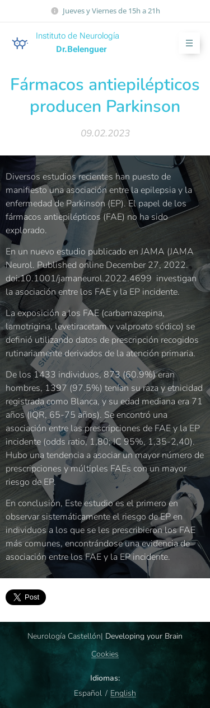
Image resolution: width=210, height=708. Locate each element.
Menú (186, 43)
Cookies (105, 654)
